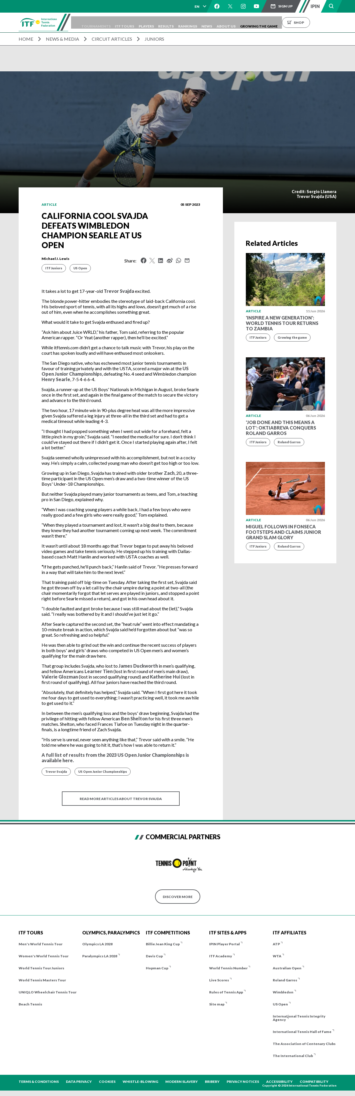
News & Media (62, 39)
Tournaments (112, 22)
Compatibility (314, 1081)
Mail (187, 260)
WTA (277, 956)
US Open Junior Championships (102, 771)
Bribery (212, 1081)
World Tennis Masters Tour (42, 980)
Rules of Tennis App (226, 992)
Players (170, 22)
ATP (276, 944)
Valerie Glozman (60, 676)
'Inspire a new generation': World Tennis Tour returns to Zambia (282, 323)
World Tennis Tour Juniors (41, 968)
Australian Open (287, 968)
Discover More (178, 897)
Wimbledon (283, 992)
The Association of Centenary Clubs (304, 1044)
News (243, 22)
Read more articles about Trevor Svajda (121, 799)
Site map (216, 1004)
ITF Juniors (53, 268)
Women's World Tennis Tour (43, 956)
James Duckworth (138, 665)
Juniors (154, 39)
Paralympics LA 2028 (99, 956)
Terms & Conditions (39, 1081)
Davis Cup (154, 956)
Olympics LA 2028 (97, 944)
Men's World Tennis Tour (40, 944)
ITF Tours (144, 22)
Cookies (107, 1081)
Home (26, 39)
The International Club (293, 1056)
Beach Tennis (30, 1004)
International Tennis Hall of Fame (302, 1032)
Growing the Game (304, 22)
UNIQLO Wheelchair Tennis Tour (48, 992)
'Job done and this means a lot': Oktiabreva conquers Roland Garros (281, 427)
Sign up (285, 6)
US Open (80, 268)
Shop (344, 22)
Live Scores (219, 980)
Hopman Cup (157, 968)
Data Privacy (79, 1081)
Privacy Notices (243, 1081)
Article (49, 204)
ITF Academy (220, 956)
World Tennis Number (228, 968)
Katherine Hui (165, 676)
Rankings (220, 22)
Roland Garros (289, 442)
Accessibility (279, 1081)
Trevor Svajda (119, 291)
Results (194, 22)
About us (267, 22)
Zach (169, 473)
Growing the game (292, 337)
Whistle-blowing (140, 1081)
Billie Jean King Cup (163, 944)
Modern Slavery (181, 1081)
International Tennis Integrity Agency (299, 1018)
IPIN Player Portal (224, 944)
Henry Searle (56, 379)
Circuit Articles (112, 39)
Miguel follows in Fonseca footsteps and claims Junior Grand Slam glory (283, 532)
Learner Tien (99, 671)
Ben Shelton (134, 718)
